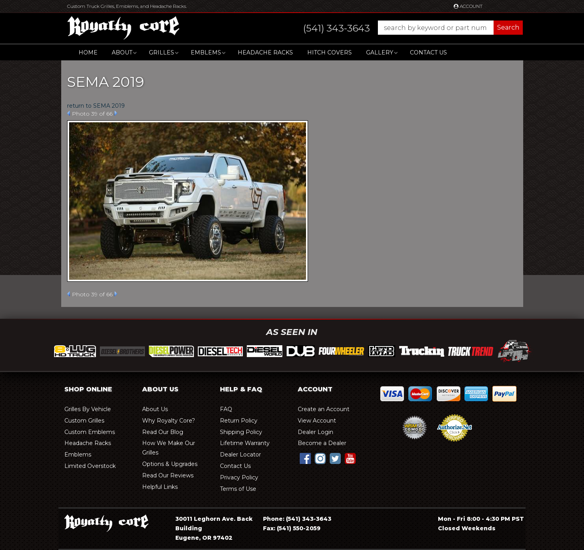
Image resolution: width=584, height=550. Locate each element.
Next (116, 113)
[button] (405, 28)
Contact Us (428, 52)
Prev (68, 113)
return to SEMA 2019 (96, 105)
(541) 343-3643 (308, 518)
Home (88, 52)
